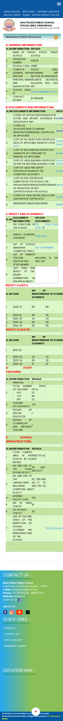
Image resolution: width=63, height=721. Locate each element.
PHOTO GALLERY (13, 640)
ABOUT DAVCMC (12, 11)
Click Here (41, 236)
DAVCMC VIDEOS (12, 15)
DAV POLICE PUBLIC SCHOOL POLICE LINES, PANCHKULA (37, 24)
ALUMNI (26, 15)
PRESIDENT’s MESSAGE (48, 11)
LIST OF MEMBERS (44, 247)
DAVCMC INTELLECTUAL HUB (45, 15)
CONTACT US (11, 634)
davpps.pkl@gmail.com (44, 91)
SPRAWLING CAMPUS (15, 646)
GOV (16, 146)
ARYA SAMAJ (29, 11)
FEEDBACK (9, 628)
